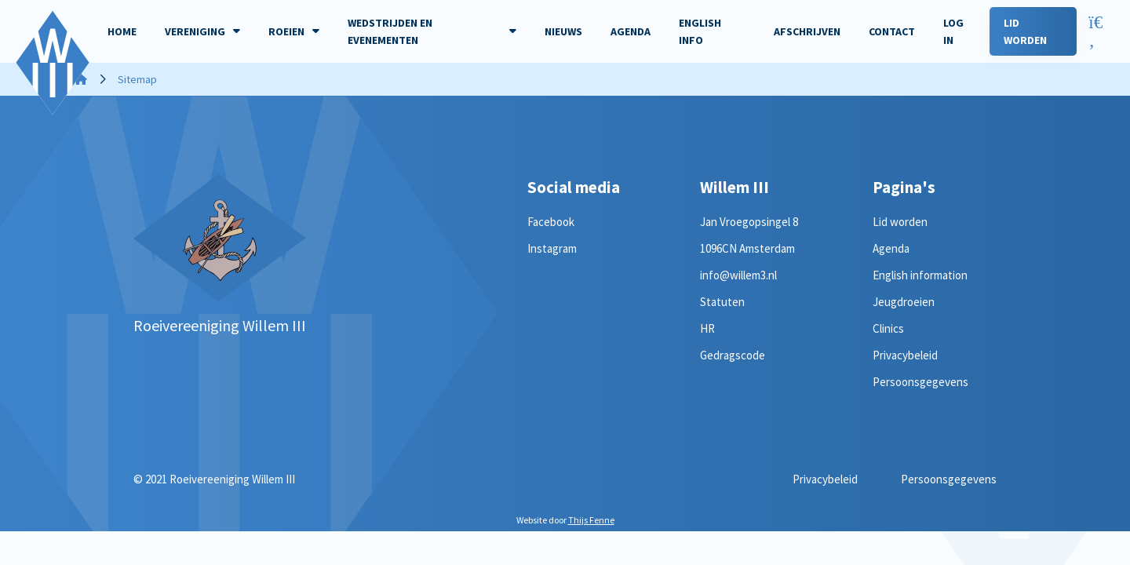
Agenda (891, 248)
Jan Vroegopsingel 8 (749, 221)
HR (707, 328)
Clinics (888, 328)
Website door (565, 520)
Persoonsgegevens (920, 381)
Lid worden (900, 221)
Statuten (722, 301)
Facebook (550, 221)
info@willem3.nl (738, 275)
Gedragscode (732, 355)
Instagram (552, 248)
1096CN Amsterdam (747, 248)
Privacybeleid (905, 355)
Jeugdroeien (904, 301)
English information (920, 275)
